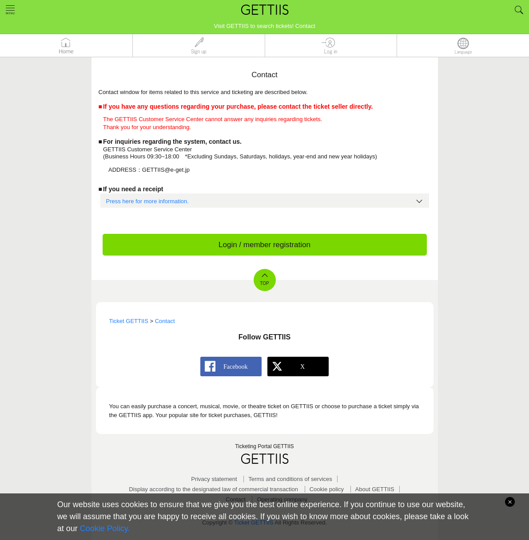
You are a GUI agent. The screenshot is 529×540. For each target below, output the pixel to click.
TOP (264, 283)
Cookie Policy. (105, 528)
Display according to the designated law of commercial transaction (213, 489)
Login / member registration (264, 244)
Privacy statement (214, 479)
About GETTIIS (374, 489)
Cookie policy (327, 489)
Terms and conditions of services (290, 479)
